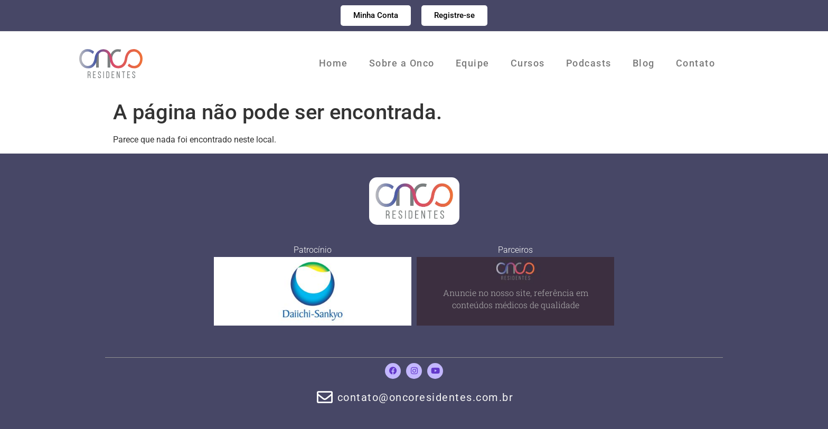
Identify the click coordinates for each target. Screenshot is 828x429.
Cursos (528, 63)
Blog (644, 63)
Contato (696, 63)
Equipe (473, 63)
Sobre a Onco (402, 63)
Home (333, 63)
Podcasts (588, 63)
